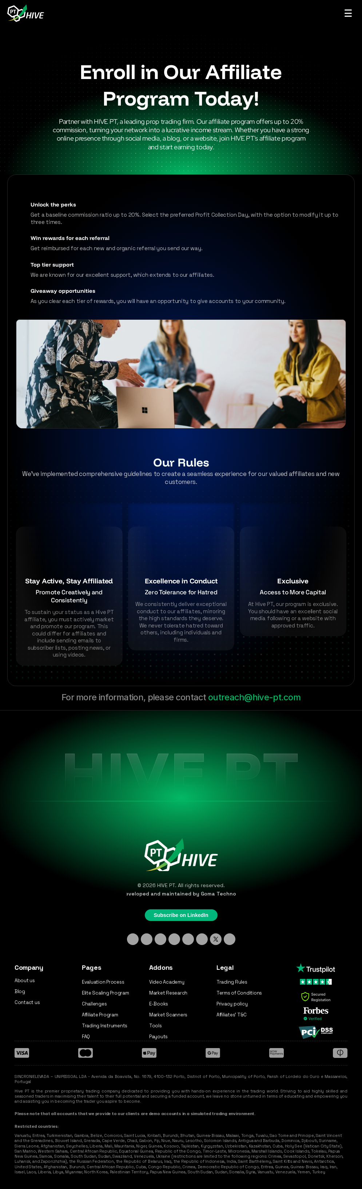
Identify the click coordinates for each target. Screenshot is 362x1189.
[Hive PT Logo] (27, 13)
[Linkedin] (133, 939)
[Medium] (229, 939)
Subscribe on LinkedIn (181, 915)
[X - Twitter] (216, 939)
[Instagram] (146, 939)
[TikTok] (160, 939)
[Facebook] (188, 939)
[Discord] (174, 939)
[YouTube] (202, 939)
